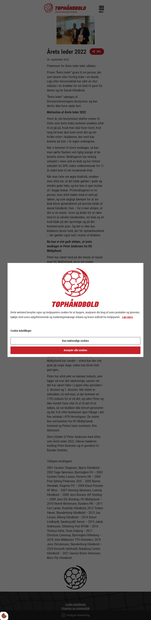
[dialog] (75, 310)
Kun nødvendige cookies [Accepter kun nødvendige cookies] (75, 341)
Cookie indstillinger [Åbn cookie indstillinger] (21, 330)
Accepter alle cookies (75, 350)
